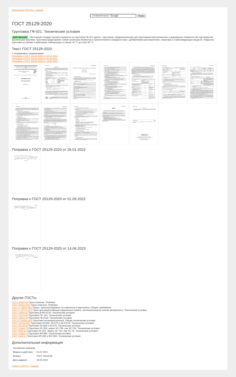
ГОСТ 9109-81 (19, 336)
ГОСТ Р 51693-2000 (22, 320)
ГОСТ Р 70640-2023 (22, 307)
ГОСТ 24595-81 (20, 312)
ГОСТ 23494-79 (20, 328)
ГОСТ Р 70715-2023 (22, 310)
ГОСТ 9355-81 (19, 331)
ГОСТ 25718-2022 (21, 323)
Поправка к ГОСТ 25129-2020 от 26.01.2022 (35, 56)
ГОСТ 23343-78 (20, 318)
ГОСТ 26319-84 (20, 302)
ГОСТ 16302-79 (20, 333)
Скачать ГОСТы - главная (25, 366)
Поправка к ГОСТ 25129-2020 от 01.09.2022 (35, 58)
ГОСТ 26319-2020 (21, 305)
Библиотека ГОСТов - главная (27, 10)
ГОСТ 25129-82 (20, 315)
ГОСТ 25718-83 (20, 325)
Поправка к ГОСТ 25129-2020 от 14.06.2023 (35, 61)
